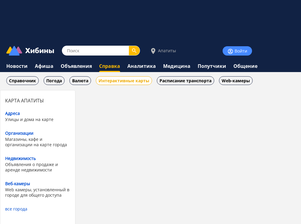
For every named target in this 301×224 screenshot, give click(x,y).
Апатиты (163, 50)
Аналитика (141, 66)
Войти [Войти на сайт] (237, 51)
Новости (17, 66)
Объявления (76, 66)
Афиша (44, 66)
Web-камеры (236, 80)
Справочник (22, 80)
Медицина (176, 66)
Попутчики (212, 66)
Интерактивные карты (124, 80)
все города (16, 209)
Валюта (80, 80)
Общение (245, 66)
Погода (54, 80)
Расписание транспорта (185, 80)
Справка (109, 66)
